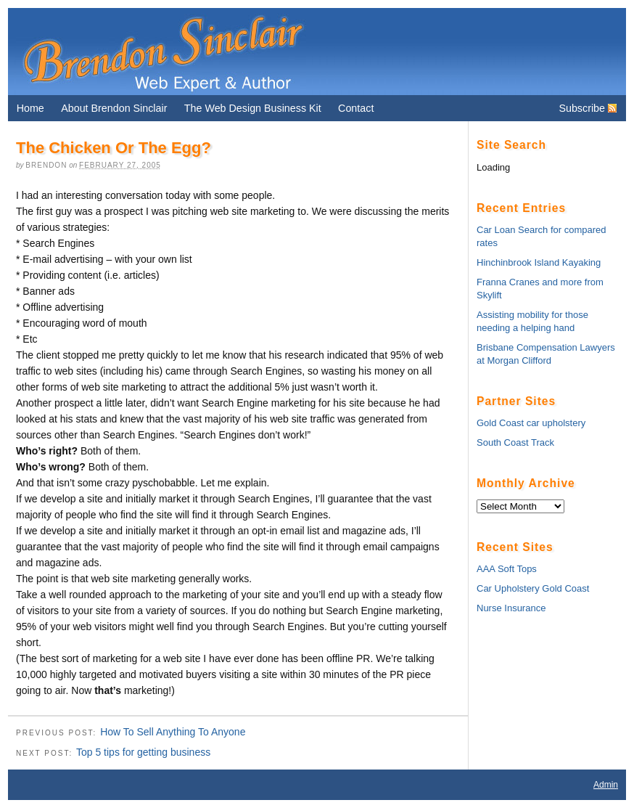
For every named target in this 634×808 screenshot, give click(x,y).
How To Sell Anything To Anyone (172, 732)
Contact (356, 108)
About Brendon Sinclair (114, 108)
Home (30, 108)
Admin (605, 785)
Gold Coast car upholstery (531, 422)
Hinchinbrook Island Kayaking (539, 262)
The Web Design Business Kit (252, 108)
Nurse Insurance (511, 608)
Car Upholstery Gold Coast (533, 588)
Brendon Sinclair (162, 51)
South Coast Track (515, 442)
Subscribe (582, 108)
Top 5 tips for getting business (143, 752)
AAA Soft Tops (507, 568)
